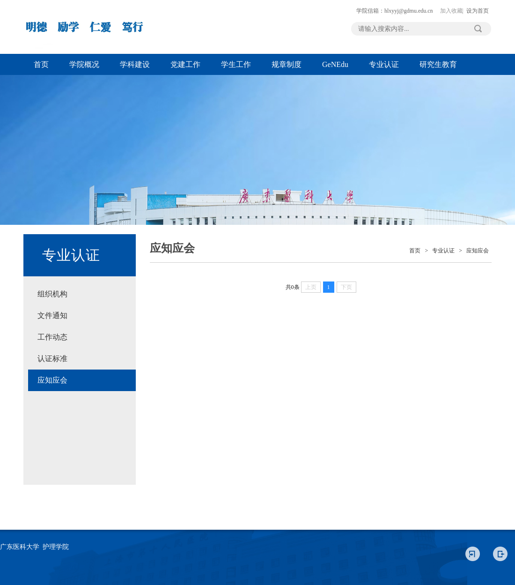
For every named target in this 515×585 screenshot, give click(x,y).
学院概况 (84, 64)
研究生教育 (438, 64)
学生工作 (236, 64)
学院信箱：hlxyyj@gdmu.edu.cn (394, 10)
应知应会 (52, 380)
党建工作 (185, 64)
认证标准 (52, 359)
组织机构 (52, 294)
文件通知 (52, 315)
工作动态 (52, 337)
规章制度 (287, 64)
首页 (41, 64)
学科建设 (135, 64)
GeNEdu (335, 64)
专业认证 (384, 64)
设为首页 (477, 10)
